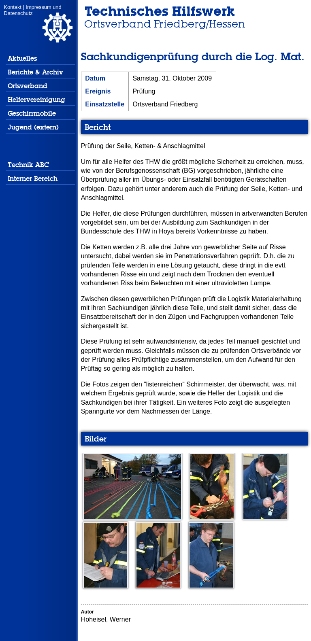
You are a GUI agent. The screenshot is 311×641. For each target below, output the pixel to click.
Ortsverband (27, 86)
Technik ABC (28, 165)
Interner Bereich (33, 178)
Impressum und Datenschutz (33, 10)
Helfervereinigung (36, 100)
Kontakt (12, 7)
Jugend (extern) (33, 127)
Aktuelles (22, 58)
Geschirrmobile (32, 113)
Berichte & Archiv (35, 72)
